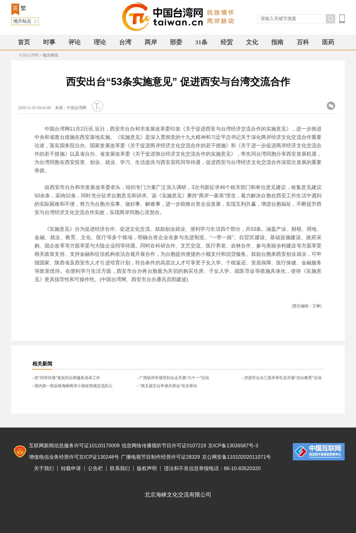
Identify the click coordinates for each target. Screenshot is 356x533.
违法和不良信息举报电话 (319, 451)
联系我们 (120, 468)
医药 (328, 42)
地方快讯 (50, 55)
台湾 (125, 42)
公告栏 (95, 468)
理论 (100, 42)
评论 (74, 42)
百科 (303, 42)
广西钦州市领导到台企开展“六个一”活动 (174, 378)
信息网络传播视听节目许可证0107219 (164, 445)
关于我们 (44, 468)
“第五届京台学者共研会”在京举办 (168, 386)
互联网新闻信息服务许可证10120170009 (74, 445)
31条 (201, 42)
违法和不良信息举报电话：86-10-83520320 (212, 468)
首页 (24, 42)
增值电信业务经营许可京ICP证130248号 (74, 457)
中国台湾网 (28, 55)
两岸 (151, 42)
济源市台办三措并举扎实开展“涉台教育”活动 (283, 378)
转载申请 (71, 468)
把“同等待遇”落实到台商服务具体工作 (67, 378)
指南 (277, 42)
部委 (176, 42)
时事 (49, 42)
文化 (252, 42)
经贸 (227, 42)
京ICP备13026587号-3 (233, 445)
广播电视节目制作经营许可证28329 (160, 457)
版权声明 (147, 468)
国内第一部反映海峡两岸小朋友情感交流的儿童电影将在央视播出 (73, 386)
